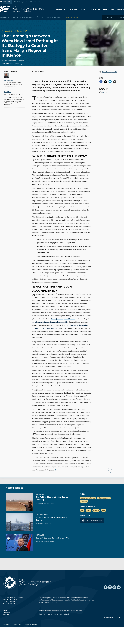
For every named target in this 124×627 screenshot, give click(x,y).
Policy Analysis (7, 31)
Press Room (6, 612)
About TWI (42, 614)
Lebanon (48, 17)
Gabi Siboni (19, 61)
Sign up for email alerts (92, 520)
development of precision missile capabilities (50, 322)
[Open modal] (114, 17)
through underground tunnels (63, 319)
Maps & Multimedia (113, 10)
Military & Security (13, 17)
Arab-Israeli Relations (88, 498)
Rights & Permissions (30, 624)
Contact (5, 610)
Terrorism (84, 501)
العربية (22, 64)
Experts (73, 10)
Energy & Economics (28, 17)
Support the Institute (55, 614)
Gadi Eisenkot (9, 61)
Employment (7, 624)
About (84, 10)
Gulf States (57, 17)
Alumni (66, 614)
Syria (103, 510)
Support (95, 10)
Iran (42, 17)
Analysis (60, 10)
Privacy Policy (17, 624)
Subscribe (6, 614)
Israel (88, 510)
